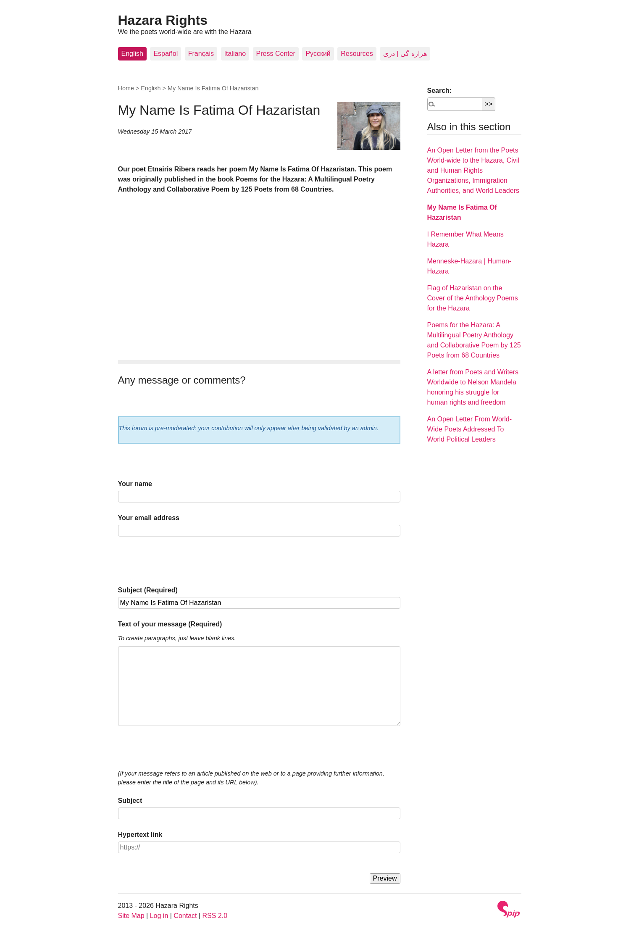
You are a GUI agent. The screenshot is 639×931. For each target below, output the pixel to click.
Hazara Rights (163, 20)
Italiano (235, 53)
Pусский (317, 53)
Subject (130, 800)
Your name (135, 483)
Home (126, 88)
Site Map (131, 915)
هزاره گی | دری (405, 53)
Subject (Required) (148, 590)
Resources (357, 53)
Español (165, 53)
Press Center (275, 53)
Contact (185, 915)
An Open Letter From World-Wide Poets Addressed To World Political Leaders (469, 429)
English (132, 53)
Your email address (148, 517)
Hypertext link (140, 834)
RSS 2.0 (215, 915)
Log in (159, 915)
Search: (439, 90)
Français (201, 53)
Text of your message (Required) (170, 624)
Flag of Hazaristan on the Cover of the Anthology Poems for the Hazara (472, 298)
